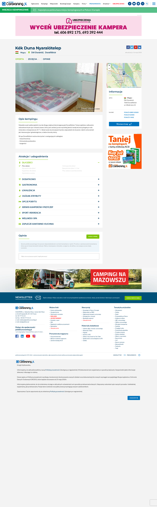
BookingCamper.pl (88, 424)
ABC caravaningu (120, 426)
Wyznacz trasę (124, 124)
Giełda (85, 446)
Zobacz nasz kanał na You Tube (92, 442)
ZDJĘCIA (34, 59)
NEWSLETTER (23, 403)
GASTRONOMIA (28, 185)
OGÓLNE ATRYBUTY (30, 196)
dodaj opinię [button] (93, 236)
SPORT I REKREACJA (30, 212)
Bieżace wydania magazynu (58, 444)
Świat (116, 420)
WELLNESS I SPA (28, 218)
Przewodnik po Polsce (121, 422)
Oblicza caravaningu (121, 428)
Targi (116, 454)
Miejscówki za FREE (88, 418)
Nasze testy (118, 444)
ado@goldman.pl (24, 427)
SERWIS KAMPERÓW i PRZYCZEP (36, 207)
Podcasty (118, 452)
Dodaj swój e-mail (133, 403)
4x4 (116, 446)
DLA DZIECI (26, 162)
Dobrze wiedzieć (120, 440)
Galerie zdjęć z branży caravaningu (93, 434)
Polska (117, 418)
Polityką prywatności (57, 497)
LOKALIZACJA (27, 190)
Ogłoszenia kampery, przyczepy (92, 420)
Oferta (19, 59)
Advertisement (56, 424)
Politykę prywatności (52, 476)
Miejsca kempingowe (15, 9)
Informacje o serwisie (57, 420)
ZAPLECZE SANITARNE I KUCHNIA (36, 224)
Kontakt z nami (55, 426)
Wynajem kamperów (121, 430)
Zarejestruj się (55, 418)
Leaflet (123, 87)
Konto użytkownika (56, 416)
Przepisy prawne (120, 438)
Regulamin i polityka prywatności (60, 430)
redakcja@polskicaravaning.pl (28, 425)
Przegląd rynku (119, 434)
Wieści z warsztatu (120, 442)
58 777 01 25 (22, 421)
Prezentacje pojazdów (121, 436)
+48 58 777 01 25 (25, 423)
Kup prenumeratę (56, 442)
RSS (52, 428)
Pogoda (85, 438)
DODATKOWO (27, 179)
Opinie (46, 59)
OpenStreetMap (131, 87)
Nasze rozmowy (119, 448)
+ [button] (109, 65)
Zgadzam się (133, 504)
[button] (59, 162)
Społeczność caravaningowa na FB (92, 444)
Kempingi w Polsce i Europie (91, 416)
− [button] (109, 68)
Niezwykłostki (119, 450)
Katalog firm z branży (89, 422)
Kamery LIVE (87, 440)
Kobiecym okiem (120, 424)
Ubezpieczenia (55, 434)
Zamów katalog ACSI (57, 446)
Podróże (117, 432)
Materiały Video (87, 436)
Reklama (54, 422)
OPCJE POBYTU (28, 201)
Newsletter (54, 432)
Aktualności (118, 416)
